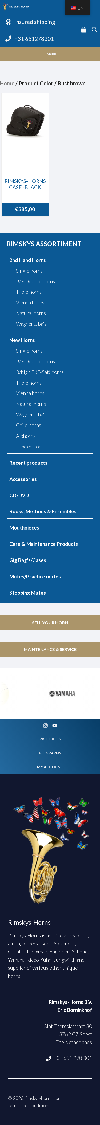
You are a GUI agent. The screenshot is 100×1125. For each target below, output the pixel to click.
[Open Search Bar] (94, 30)
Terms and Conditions (29, 1105)
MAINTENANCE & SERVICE (50, 649)
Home (7, 83)
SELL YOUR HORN (50, 622)
